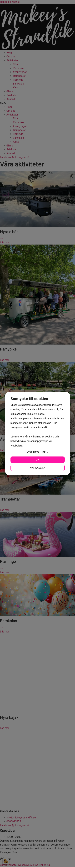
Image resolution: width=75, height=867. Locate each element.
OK (37, 459)
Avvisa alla (37, 467)
